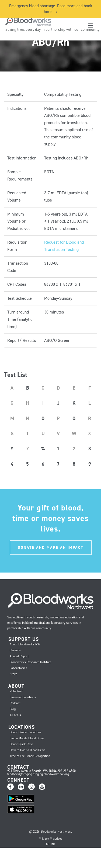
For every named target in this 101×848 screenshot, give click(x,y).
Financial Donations (23, 697)
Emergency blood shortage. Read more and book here (50, 8)
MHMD (50, 844)
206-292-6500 (66, 771)
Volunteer (16, 691)
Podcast (15, 703)
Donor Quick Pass (21, 744)
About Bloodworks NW (25, 644)
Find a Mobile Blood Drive (27, 738)
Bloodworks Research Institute (30, 662)
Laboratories (18, 668)
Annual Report (19, 656)
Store (13, 674)
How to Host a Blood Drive (28, 750)
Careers (15, 650)
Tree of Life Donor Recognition (30, 756)
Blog (13, 709)
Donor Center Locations (25, 732)
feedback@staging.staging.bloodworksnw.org (38, 774)
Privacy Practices (50, 838)
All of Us (15, 715)
